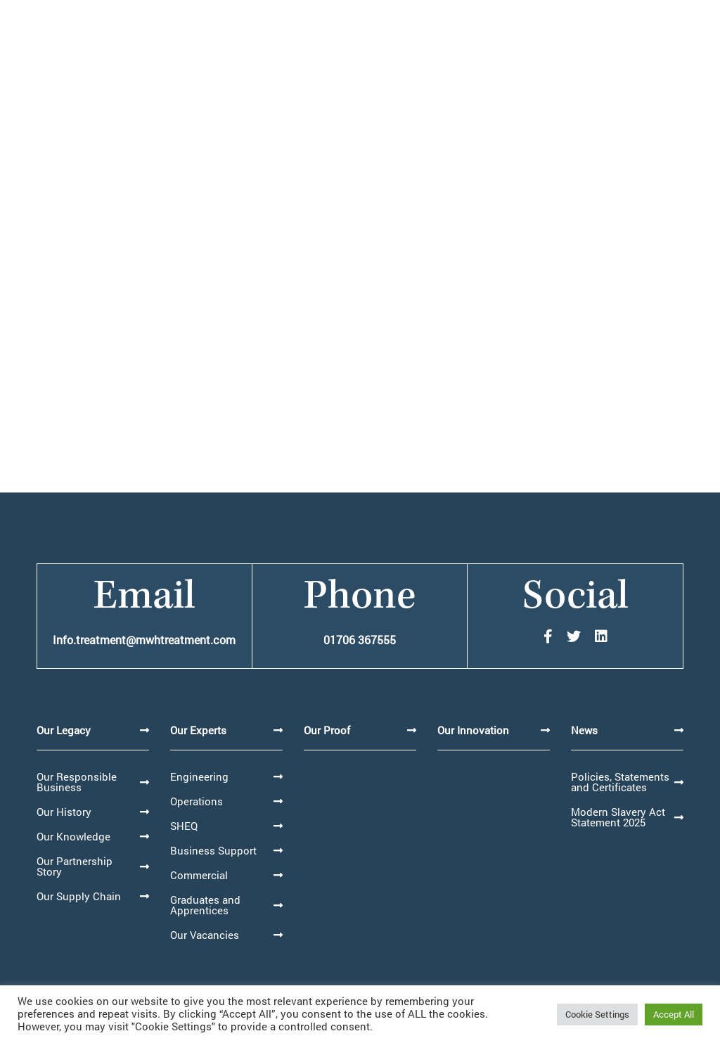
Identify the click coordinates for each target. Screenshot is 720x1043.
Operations (196, 801)
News (584, 730)
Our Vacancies (204, 935)
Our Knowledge (73, 836)
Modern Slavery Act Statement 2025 (618, 817)
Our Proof (327, 730)
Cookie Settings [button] (597, 1014)
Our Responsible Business (77, 781)
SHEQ (184, 826)
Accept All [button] (673, 1014)
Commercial (199, 875)
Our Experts (198, 730)
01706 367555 (359, 639)
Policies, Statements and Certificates (620, 781)
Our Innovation (473, 730)
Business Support (213, 850)
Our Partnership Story (74, 866)
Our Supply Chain (79, 896)
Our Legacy (64, 730)
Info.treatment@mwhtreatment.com (144, 639)
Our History (64, 812)
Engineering (199, 776)
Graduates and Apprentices (205, 904)
